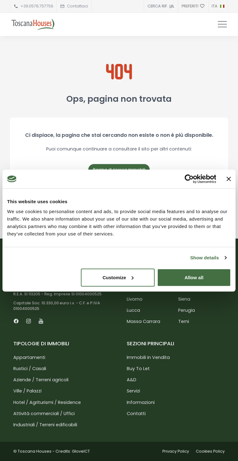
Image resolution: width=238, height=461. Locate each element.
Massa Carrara (143, 321)
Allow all (193, 277)
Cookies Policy (210, 451)
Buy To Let (138, 368)
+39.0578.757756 (36, 6)
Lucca (133, 310)
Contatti (136, 413)
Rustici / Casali (29, 368)
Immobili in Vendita (148, 357)
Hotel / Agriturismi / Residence (47, 402)
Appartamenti (29, 357)
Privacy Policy (175, 451)
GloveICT (81, 451)
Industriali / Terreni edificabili (45, 425)
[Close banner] (229, 179)
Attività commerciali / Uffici (44, 413)
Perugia (186, 310)
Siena (184, 299)
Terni (183, 321)
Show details (204, 257)
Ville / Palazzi (27, 391)
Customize (118, 277)
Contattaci (77, 6)
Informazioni (141, 402)
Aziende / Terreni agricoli (40, 380)
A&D (131, 380)
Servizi (133, 391)
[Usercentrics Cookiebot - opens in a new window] (189, 179)
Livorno (135, 299)
